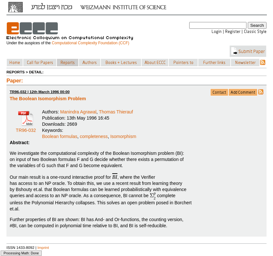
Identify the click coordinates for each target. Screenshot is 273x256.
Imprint (43, 247)
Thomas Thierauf (116, 111)
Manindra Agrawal (78, 111)
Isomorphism (123, 136)
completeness (94, 136)
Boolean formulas (59, 136)
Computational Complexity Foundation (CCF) (90, 43)
